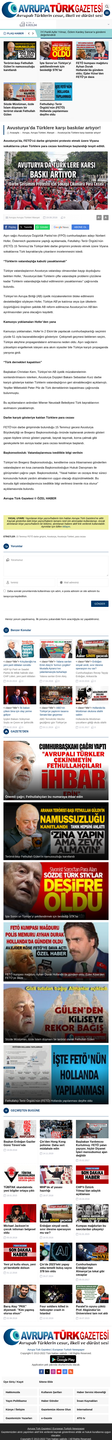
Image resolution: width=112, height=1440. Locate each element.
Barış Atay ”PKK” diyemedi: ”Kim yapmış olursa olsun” (19, 1310)
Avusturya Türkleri (65, 536)
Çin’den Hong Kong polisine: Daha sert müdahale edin (53, 1145)
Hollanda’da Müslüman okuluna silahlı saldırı (90, 711)
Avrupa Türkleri (38, 132)
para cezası (80, 536)
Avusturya (51, 536)
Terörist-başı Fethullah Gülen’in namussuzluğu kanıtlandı (19, 66)
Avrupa (25, 132)
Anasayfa (13, 132)
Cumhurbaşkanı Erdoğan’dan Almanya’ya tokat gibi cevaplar (90, 1269)
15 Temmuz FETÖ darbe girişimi (31, 536)
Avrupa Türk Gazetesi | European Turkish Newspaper (56, 1349)
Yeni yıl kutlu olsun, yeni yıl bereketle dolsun (20, 1266)
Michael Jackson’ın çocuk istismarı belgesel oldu (20, 1229)
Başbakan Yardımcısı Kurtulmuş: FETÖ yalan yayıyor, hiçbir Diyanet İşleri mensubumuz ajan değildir (91, 1148)
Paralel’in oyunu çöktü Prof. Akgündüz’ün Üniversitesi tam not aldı (92, 1310)
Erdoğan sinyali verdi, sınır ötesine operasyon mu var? (89, 665)
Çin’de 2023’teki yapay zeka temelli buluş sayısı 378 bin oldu (56, 1268)
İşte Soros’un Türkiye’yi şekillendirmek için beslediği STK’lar (55, 66)
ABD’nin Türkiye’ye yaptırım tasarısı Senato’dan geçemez (54, 711)
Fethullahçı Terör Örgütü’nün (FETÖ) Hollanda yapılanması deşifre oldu (54, 109)
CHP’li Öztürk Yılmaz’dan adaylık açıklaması (88, 1191)
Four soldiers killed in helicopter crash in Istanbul (54, 1310)
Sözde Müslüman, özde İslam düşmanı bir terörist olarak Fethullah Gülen (19, 109)
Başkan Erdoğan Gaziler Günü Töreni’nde (19, 1143)
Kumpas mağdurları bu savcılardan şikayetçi (91, 1227)
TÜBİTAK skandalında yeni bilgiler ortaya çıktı (19, 1189)
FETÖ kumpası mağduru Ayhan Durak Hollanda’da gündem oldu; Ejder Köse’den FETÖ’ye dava (92, 70)
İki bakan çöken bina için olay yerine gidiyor (17, 711)
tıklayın (66, 526)
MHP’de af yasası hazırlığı (51, 1189)
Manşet (50, 132)
